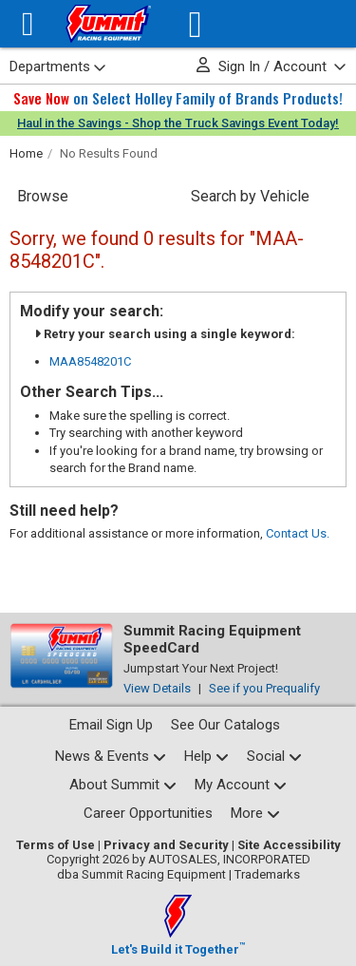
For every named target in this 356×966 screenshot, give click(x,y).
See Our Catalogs (225, 724)
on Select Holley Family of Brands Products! (178, 97)
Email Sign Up (111, 724)
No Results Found (109, 153)
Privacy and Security (166, 845)
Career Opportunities (148, 813)
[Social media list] (274, 756)
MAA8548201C (90, 361)
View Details (157, 688)
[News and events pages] (110, 756)
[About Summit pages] (123, 785)
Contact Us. (297, 533)
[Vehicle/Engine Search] (195, 24)
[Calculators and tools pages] (255, 813)
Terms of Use (55, 845)
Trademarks (267, 874)
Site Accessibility (289, 845)
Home (26, 153)
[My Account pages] (241, 785)
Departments (57, 66)
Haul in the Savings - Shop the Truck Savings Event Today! (178, 123)
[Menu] (28, 24)
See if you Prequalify (264, 688)
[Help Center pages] (206, 756)
